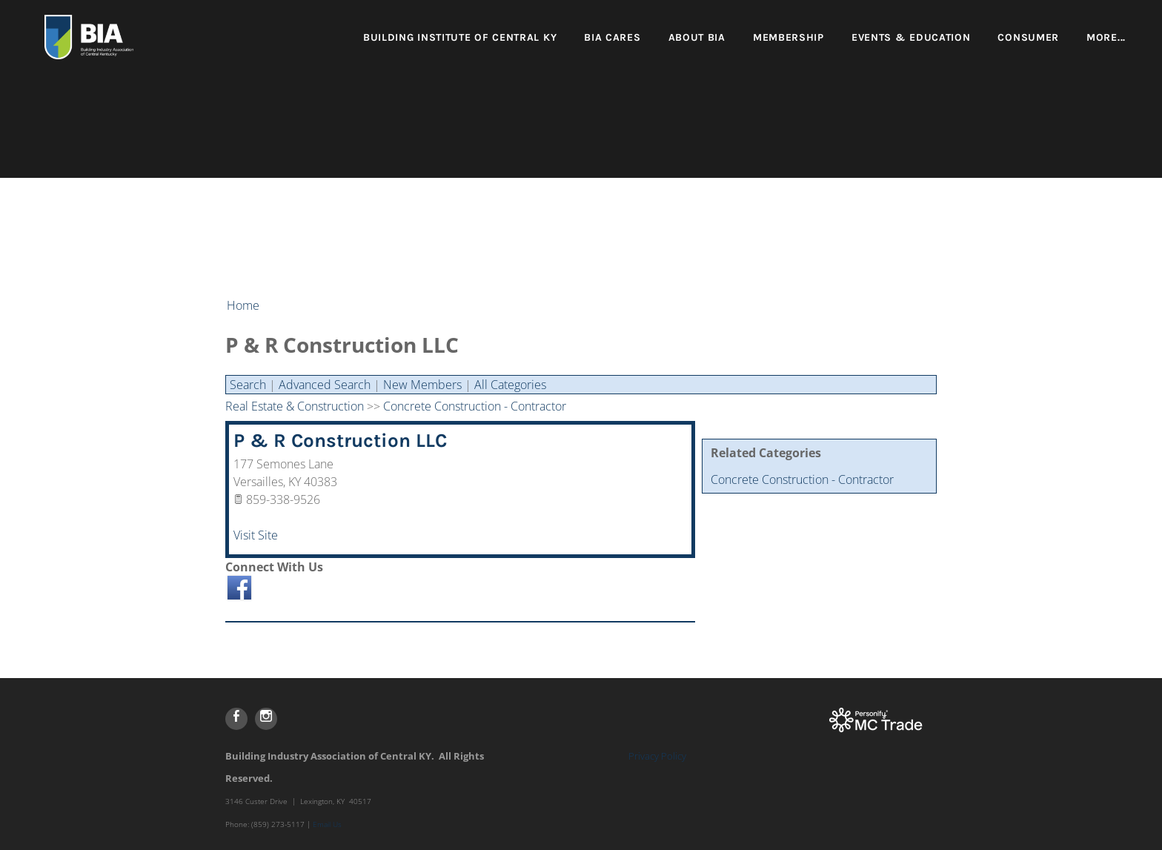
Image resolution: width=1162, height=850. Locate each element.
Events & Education (911, 37)
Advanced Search (325, 384)
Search (248, 384)
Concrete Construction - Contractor (802, 479)
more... (1106, 37)
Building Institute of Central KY (460, 37)
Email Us (327, 824)
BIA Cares (612, 37)
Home (243, 305)
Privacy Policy (657, 756)
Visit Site (255, 535)
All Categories (510, 384)
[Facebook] (236, 719)
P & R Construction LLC (340, 440)
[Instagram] (266, 719)
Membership (788, 37)
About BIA (697, 37)
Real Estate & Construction (294, 406)
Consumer (1028, 37)
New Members (422, 384)
